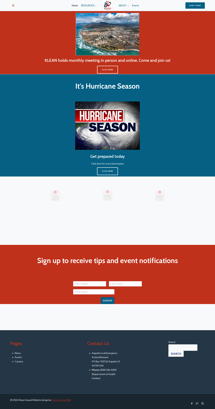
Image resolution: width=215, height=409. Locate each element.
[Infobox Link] (55, 199)
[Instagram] (202, 403)
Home (75, 5)
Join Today (195, 5)
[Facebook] (191, 403)
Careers (19, 361)
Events (135, 5)
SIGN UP (107, 300)
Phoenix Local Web (61, 400)
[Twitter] (197, 403)
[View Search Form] (13, 5)
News (18, 353)
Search (171, 342)
